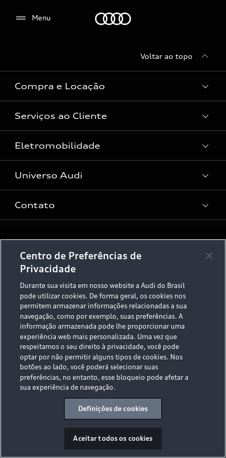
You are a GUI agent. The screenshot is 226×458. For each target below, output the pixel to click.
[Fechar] (209, 256)
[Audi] (113, 19)
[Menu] (33, 18)
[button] (113, 86)
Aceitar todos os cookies (112, 439)
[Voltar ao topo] (175, 56)
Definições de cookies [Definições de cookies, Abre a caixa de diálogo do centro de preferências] (113, 409)
